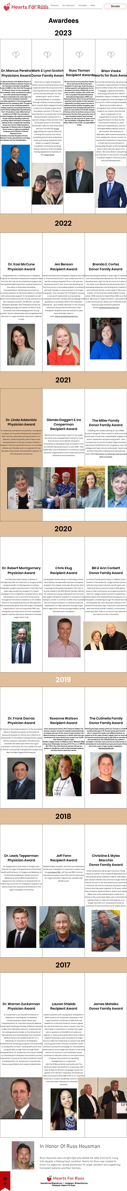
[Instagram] (5, 1183)
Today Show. (49, 155)
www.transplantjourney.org (66, 316)
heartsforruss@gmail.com (51, 1183)
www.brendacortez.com (109, 307)
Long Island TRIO (54, 872)
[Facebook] (5, 1178)
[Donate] (115, 6)
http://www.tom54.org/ (105, 748)
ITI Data (103, 91)
